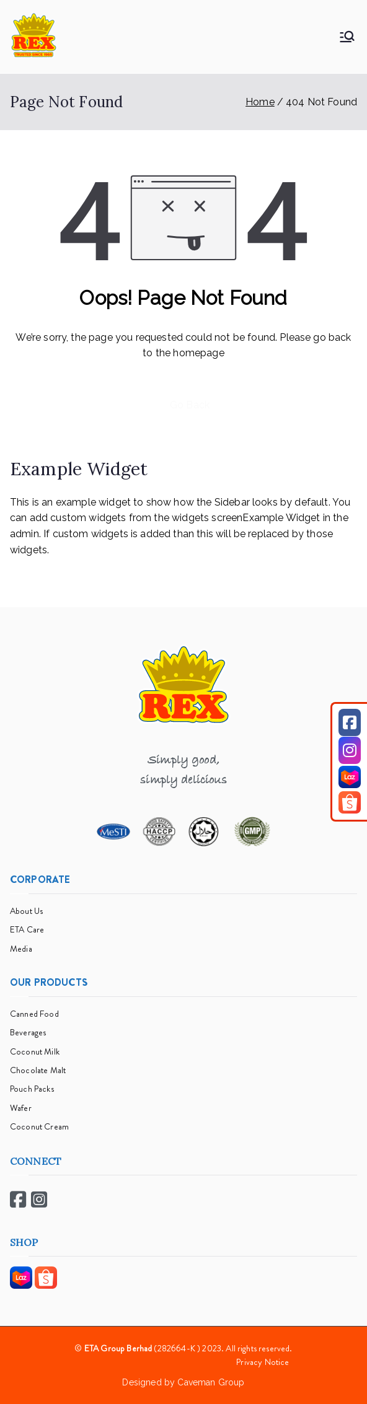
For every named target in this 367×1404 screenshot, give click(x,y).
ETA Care (27, 929)
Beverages (28, 1032)
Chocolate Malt (38, 1070)
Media (21, 948)
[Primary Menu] (347, 36)
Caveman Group (210, 1382)
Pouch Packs (32, 1088)
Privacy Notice (262, 1362)
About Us (26, 911)
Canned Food (34, 1013)
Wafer (21, 1108)
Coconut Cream (39, 1126)
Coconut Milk (35, 1051)
